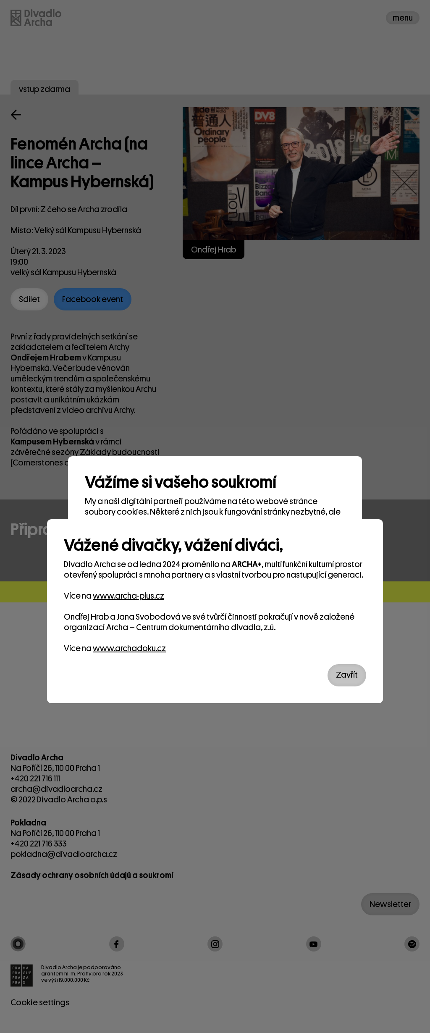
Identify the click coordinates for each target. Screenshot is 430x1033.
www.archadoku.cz (129, 648)
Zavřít (347, 674)
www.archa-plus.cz (128, 595)
